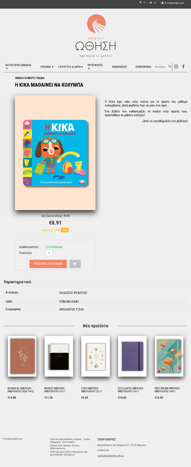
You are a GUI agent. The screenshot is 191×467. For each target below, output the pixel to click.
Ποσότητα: (25, 253)
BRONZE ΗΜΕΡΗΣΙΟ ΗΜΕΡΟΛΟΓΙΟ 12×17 (54, 390)
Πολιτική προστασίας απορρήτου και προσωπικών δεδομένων (68, 453)
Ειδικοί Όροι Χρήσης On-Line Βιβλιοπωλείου (64, 447)
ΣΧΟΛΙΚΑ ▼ (47, 67)
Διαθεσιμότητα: (28, 247)
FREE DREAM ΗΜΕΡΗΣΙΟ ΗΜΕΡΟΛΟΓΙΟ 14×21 (167, 390)
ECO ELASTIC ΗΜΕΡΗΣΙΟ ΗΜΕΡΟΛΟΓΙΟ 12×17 (130, 390)
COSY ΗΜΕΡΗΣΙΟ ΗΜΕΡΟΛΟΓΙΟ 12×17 (91, 390)
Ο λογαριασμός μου (12, 438)
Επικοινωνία (143, 67)
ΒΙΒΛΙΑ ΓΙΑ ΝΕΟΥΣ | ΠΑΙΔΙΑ (29, 78)
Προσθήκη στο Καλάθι (48, 264)
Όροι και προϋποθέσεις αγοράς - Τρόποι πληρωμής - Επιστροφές (70, 440)
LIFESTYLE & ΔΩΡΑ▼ (71, 67)
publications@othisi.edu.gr (111, 455)
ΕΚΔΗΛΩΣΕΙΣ (119, 67)
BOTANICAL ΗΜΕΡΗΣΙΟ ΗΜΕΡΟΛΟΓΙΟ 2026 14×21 (21, 390)
